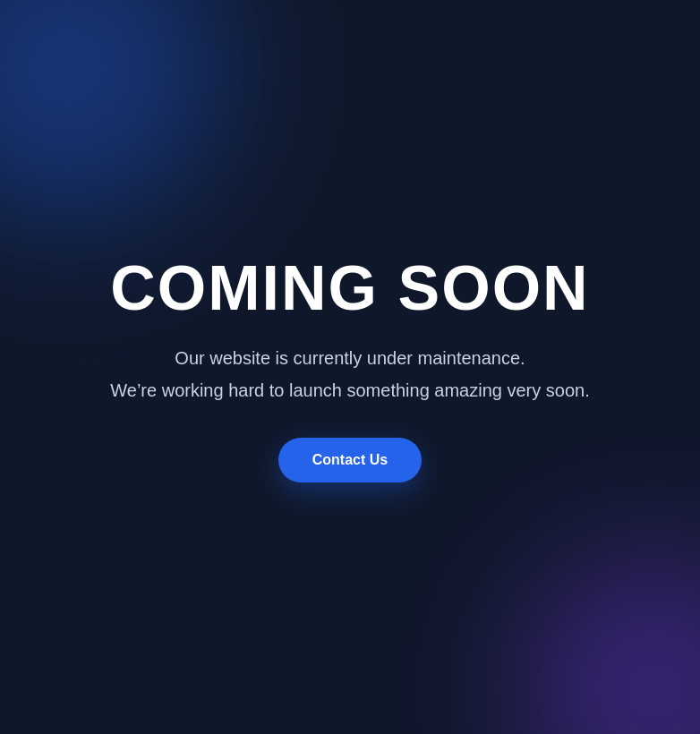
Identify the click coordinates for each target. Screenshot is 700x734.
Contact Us (350, 459)
